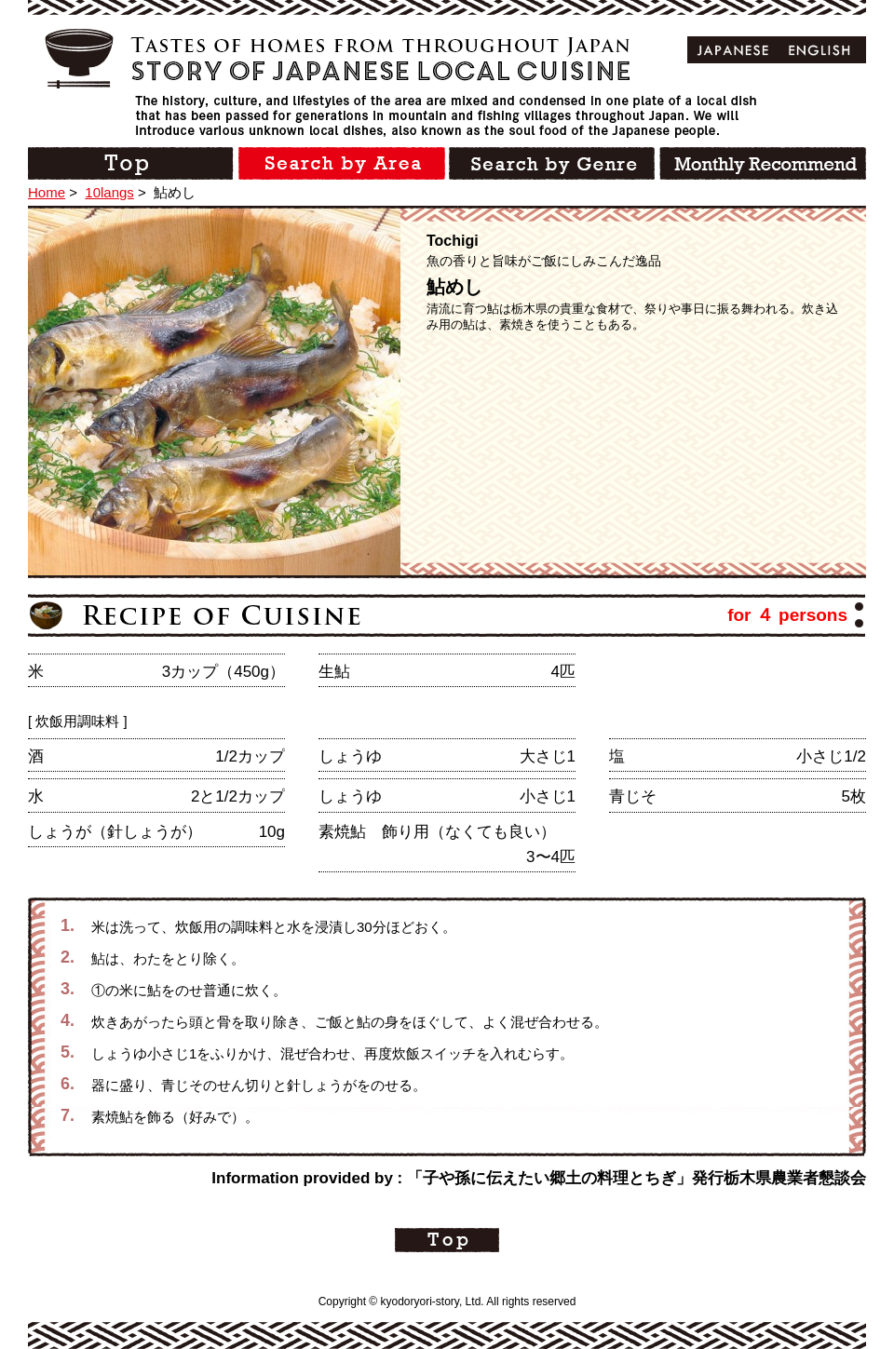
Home (46, 192)
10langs (109, 192)
